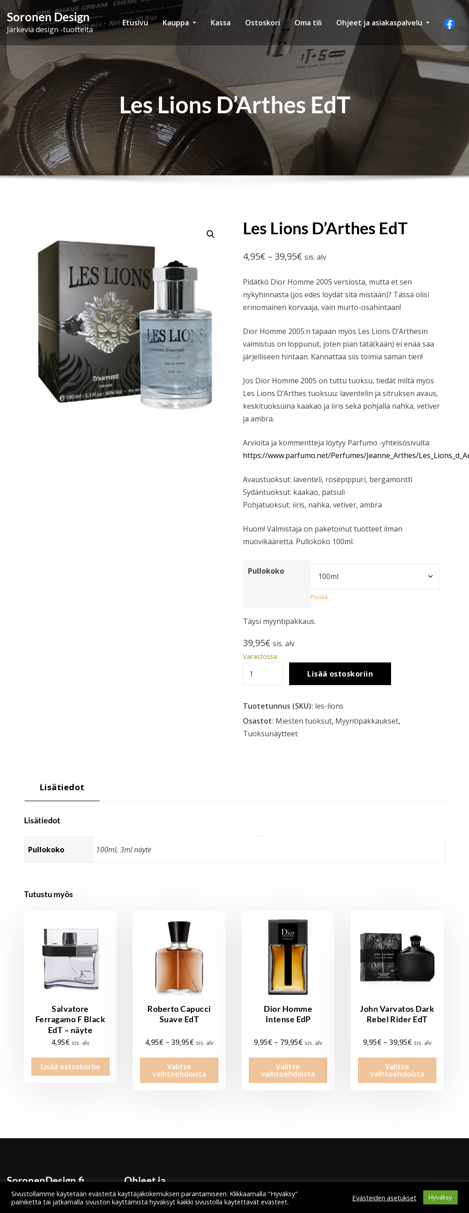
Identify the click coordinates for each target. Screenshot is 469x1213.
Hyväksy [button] (440, 1197)
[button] (211, 234)
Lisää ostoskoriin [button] (70, 1057)
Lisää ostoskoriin (340, 674)
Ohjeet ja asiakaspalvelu (383, 23)
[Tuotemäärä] (263, 673)
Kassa (221, 23)
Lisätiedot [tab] (62, 787)
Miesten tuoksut (304, 721)
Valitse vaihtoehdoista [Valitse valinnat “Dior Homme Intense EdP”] (288, 1060)
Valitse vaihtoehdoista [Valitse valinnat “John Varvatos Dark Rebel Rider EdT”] (397, 1060)
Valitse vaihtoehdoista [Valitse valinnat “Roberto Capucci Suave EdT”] (179, 1060)
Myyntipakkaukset (366, 721)
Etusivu (135, 23)
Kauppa (179, 23)
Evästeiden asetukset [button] (384, 1198)
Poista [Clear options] (319, 597)
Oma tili (308, 23)
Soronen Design (48, 17)
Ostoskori (262, 23)
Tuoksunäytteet (270, 734)
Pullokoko (266, 571)
